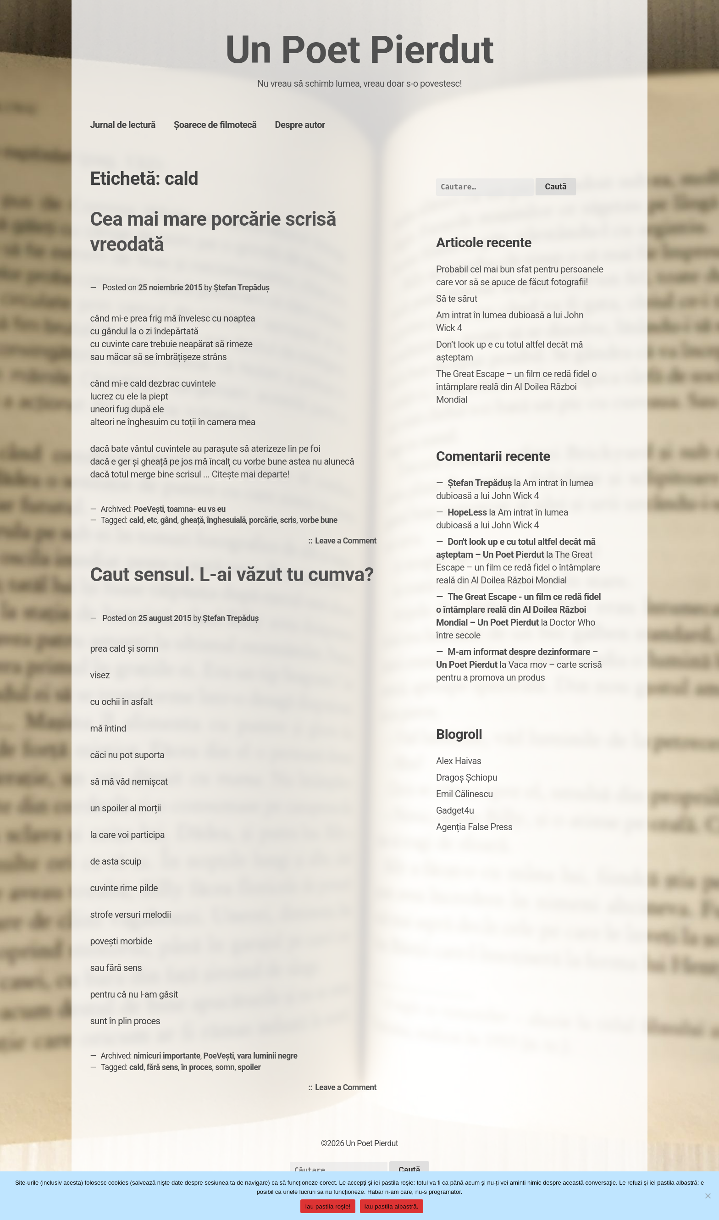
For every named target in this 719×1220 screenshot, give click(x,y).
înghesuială (226, 520)
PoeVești (148, 509)
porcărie (263, 520)
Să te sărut (456, 298)
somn (224, 1067)
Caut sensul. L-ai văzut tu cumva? (232, 574)
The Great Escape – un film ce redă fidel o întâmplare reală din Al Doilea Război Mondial (516, 386)
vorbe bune (318, 520)
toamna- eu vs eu (196, 509)
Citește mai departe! (250, 474)
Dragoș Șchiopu (466, 777)
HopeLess (467, 512)
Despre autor (300, 124)
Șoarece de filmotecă (215, 124)
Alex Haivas (458, 760)
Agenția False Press (474, 826)
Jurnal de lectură (122, 124)
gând (168, 520)
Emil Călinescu (464, 793)
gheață (192, 520)
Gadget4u (455, 810)
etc (152, 520)
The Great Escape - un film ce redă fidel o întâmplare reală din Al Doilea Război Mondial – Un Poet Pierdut (518, 609)
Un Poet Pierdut (359, 49)
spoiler (249, 1067)
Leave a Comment (348, 541)
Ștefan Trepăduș (242, 287)
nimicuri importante (166, 1055)
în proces (196, 1067)
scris (288, 520)
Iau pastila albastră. (392, 1206)
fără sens (162, 1067)
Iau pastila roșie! (327, 1206)
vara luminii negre (267, 1055)
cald (136, 520)
